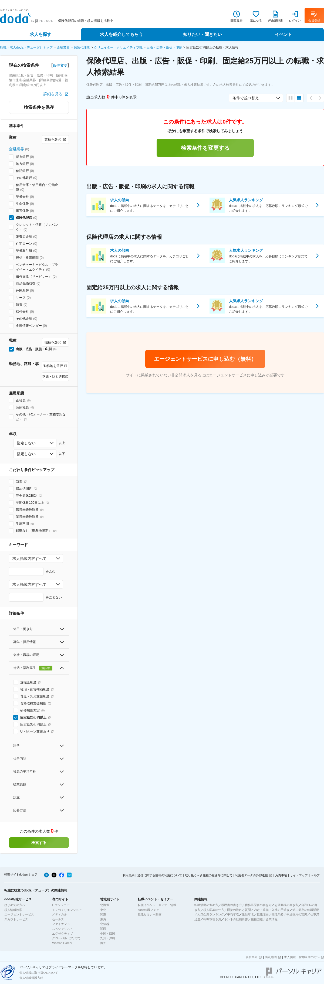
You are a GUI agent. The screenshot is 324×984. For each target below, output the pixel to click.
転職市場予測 (212, 919)
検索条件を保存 (39, 107)
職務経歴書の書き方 (258, 905)
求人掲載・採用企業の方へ (302, 957)
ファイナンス (61, 923)
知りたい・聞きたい (202, 34)
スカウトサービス (16, 919)
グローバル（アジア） (67, 938)
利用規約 (128, 875)
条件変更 (60, 65)
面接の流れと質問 (239, 909)
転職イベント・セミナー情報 (157, 905)
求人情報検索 (13, 909)
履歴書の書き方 (231, 905)
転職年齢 (278, 914)
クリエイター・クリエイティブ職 (118, 47)
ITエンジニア (61, 905)
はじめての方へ (14, 905)
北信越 (104, 923)
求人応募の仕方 (213, 909)
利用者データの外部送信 (251, 875)
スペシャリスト (62, 928)
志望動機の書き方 (286, 905)
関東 (103, 914)
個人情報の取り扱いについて (38, 972)
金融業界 (63, 47)
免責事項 (281, 875)
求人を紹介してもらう (121, 34)
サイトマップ (299, 875)
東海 (103, 919)
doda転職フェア (148, 909)
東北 (103, 909)
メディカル (59, 914)
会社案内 (252, 957)
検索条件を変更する (205, 148)
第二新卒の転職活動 (305, 909)
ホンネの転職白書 (236, 919)
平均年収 (233, 914)
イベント (283, 34)
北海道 (104, 905)
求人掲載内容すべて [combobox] (29, 558)
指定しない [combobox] (26, 443)
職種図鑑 (257, 919)
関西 (103, 928)
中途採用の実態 (296, 914)
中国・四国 (107, 933)
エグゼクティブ (62, 933)
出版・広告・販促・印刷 (164, 47)
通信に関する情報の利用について (159, 875)
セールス (58, 919)
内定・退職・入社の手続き (271, 909)
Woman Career (62, 943)
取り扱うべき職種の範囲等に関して (208, 875)
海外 (103, 943)
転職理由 (263, 914)
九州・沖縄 (107, 938)
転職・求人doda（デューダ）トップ (26, 47)
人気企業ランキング (210, 914)
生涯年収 (248, 914)
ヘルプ (315, 875)
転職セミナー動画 (149, 914)
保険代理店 (82, 47)
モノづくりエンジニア (67, 909)
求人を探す (40, 34)
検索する (38, 842)
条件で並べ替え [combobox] (245, 98)
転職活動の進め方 (206, 905)
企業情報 (272, 919)
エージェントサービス (19, 914)
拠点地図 (271, 957)
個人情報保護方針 (31, 977)
